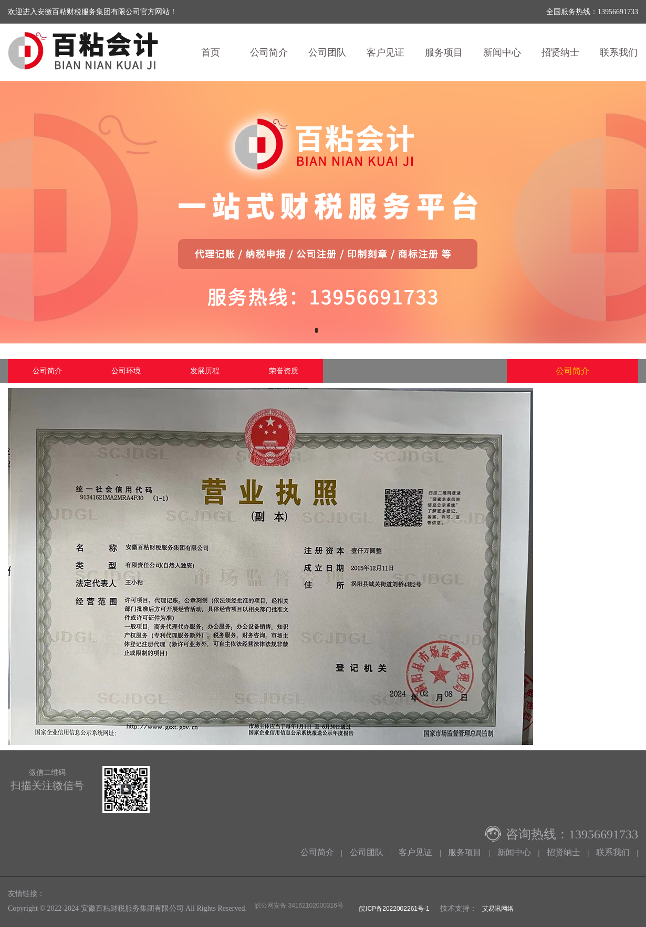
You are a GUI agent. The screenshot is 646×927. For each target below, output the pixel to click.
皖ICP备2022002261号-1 (394, 908)
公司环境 (126, 371)
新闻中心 (502, 52)
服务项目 (444, 52)
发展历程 (205, 371)
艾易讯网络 (498, 908)
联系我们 (613, 852)
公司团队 (327, 52)
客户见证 (385, 52)
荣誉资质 (283, 371)
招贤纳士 (560, 52)
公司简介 (269, 52)
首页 (210, 52)
